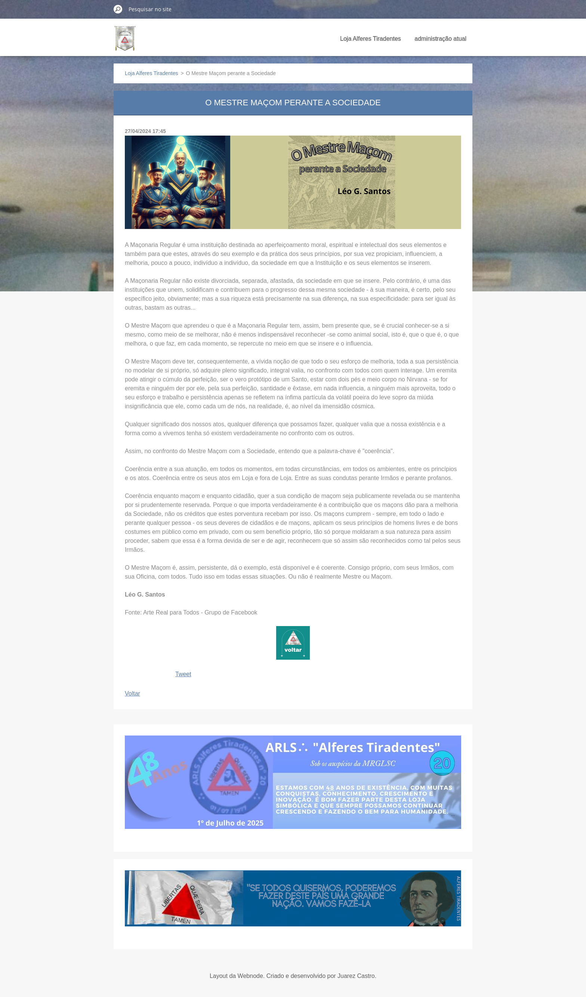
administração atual (440, 38)
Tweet (183, 674)
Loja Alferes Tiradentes (370, 38)
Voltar (132, 693)
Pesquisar (118, 9)
